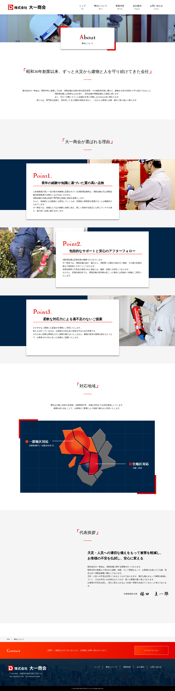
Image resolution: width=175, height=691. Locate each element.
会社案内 (137, 7)
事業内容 (120, 7)
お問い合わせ (156, 7)
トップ (82, 7)
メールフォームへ (151, 650)
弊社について (100, 7)
